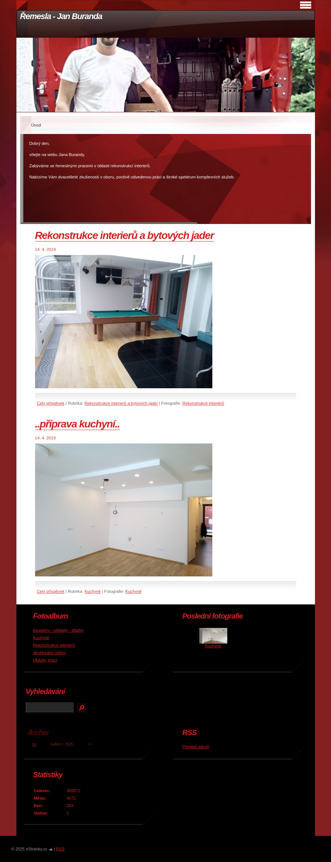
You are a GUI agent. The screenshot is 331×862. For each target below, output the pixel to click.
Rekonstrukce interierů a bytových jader (124, 235)
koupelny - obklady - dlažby (58, 630)
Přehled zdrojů (195, 746)
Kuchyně (92, 591)
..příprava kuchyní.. (77, 424)
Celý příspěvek (51, 403)
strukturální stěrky (49, 652)
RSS (60, 849)
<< (34, 744)
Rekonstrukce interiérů (203, 403)
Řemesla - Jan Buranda (61, 16)
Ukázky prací (45, 660)
